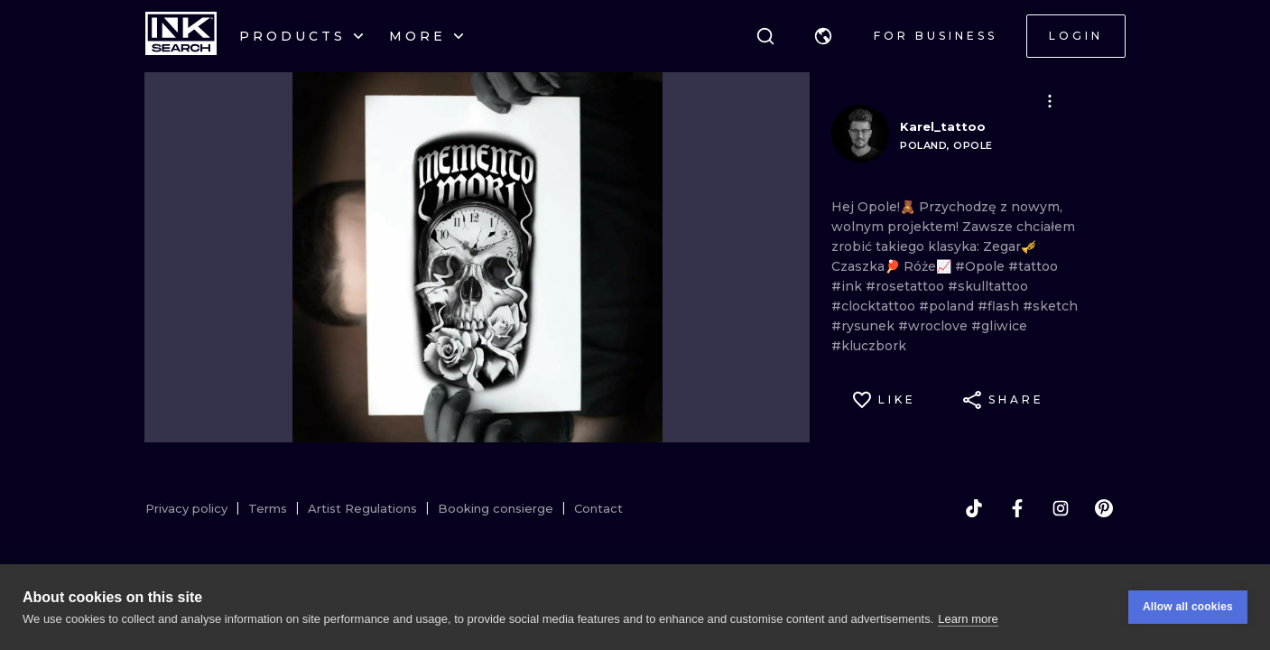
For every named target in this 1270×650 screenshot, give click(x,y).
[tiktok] (974, 508)
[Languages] (823, 36)
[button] (823, 36)
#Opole (981, 266)
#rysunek (864, 326)
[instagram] (1060, 508)
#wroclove (934, 326)
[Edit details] (1049, 101)
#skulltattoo (988, 286)
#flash (1000, 306)
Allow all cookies (1188, 606)
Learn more (967, 619)
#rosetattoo (907, 286)
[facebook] (1017, 508)
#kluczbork (868, 346)
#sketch (1050, 306)
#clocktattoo (875, 306)
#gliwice (999, 326)
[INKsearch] (181, 36)
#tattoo (1033, 266)
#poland (948, 306)
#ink (848, 286)
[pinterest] (1104, 508)
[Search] (765, 36)
